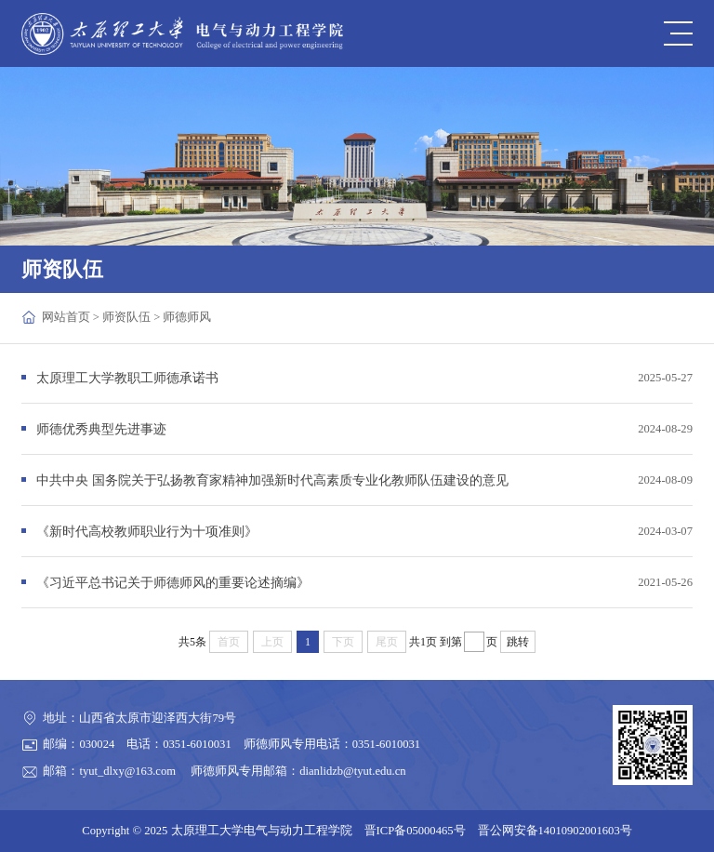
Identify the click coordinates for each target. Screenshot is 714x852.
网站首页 (66, 317)
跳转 (518, 641)
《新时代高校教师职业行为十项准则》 (147, 531)
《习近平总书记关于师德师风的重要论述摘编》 (173, 582)
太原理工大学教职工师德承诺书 (127, 377)
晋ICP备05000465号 (415, 830)
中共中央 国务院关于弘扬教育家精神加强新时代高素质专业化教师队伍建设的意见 (272, 480)
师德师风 (187, 317)
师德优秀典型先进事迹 (101, 428)
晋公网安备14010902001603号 (555, 830)
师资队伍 (126, 317)
